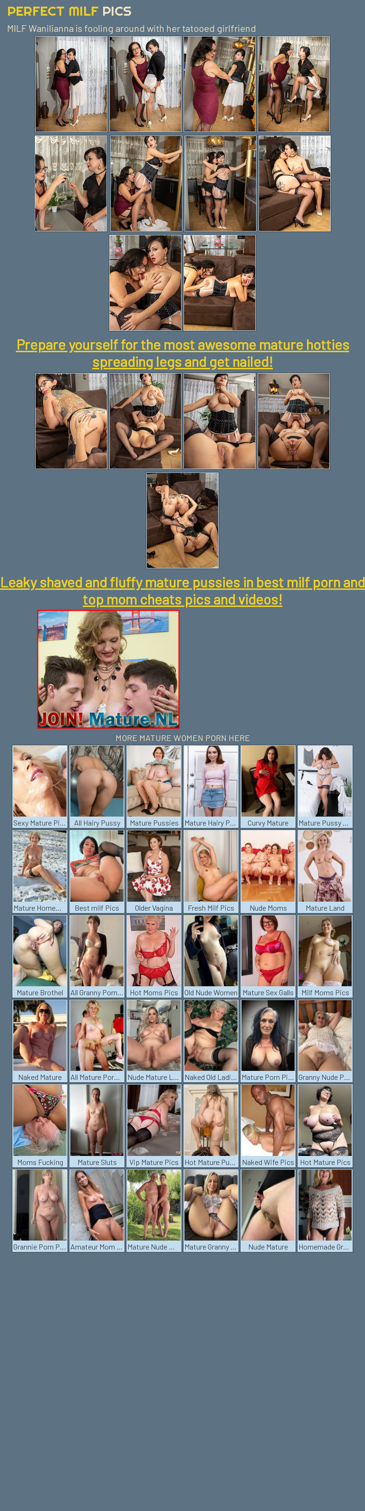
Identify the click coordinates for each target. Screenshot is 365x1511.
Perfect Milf (69, 10)
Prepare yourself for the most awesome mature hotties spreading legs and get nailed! (182, 353)
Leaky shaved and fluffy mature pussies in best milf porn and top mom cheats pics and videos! (182, 590)
